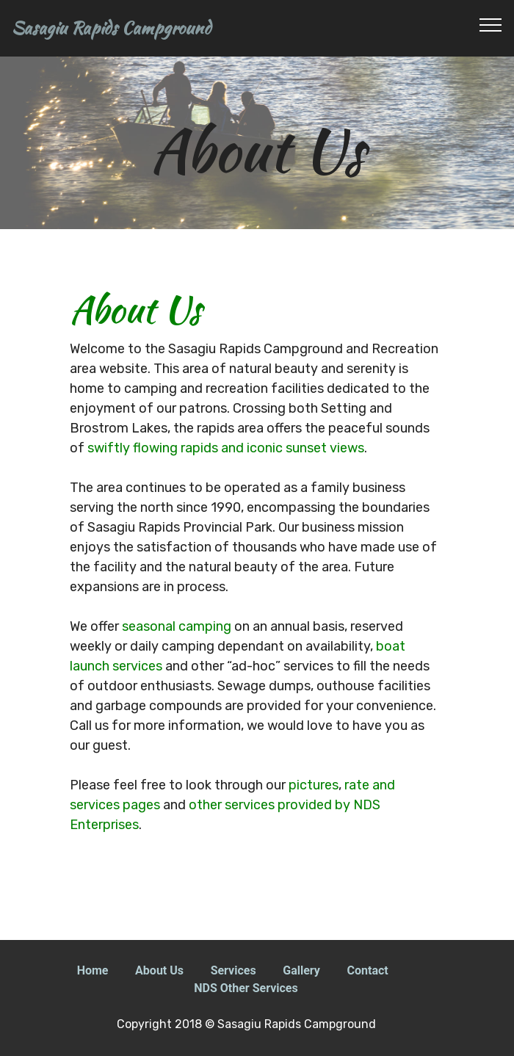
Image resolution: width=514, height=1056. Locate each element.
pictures (314, 785)
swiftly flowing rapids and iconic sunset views (225, 448)
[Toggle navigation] (490, 24)
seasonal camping (176, 626)
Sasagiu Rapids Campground (111, 28)
